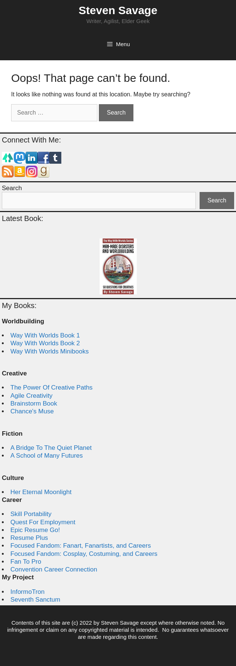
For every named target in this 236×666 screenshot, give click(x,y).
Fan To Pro (25, 561)
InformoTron (27, 591)
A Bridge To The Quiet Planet (51, 447)
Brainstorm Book (33, 403)
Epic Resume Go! (35, 530)
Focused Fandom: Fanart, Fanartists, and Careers (80, 545)
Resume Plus (29, 537)
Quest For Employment (42, 522)
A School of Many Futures (46, 455)
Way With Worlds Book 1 (45, 335)
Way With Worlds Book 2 (45, 343)
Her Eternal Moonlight (40, 492)
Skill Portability (31, 514)
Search (12, 188)
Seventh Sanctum (35, 599)
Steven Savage (118, 10)
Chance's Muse (32, 411)
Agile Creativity (31, 395)
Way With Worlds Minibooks (49, 351)
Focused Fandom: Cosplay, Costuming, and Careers (84, 553)
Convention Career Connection (53, 569)
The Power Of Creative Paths (51, 387)
